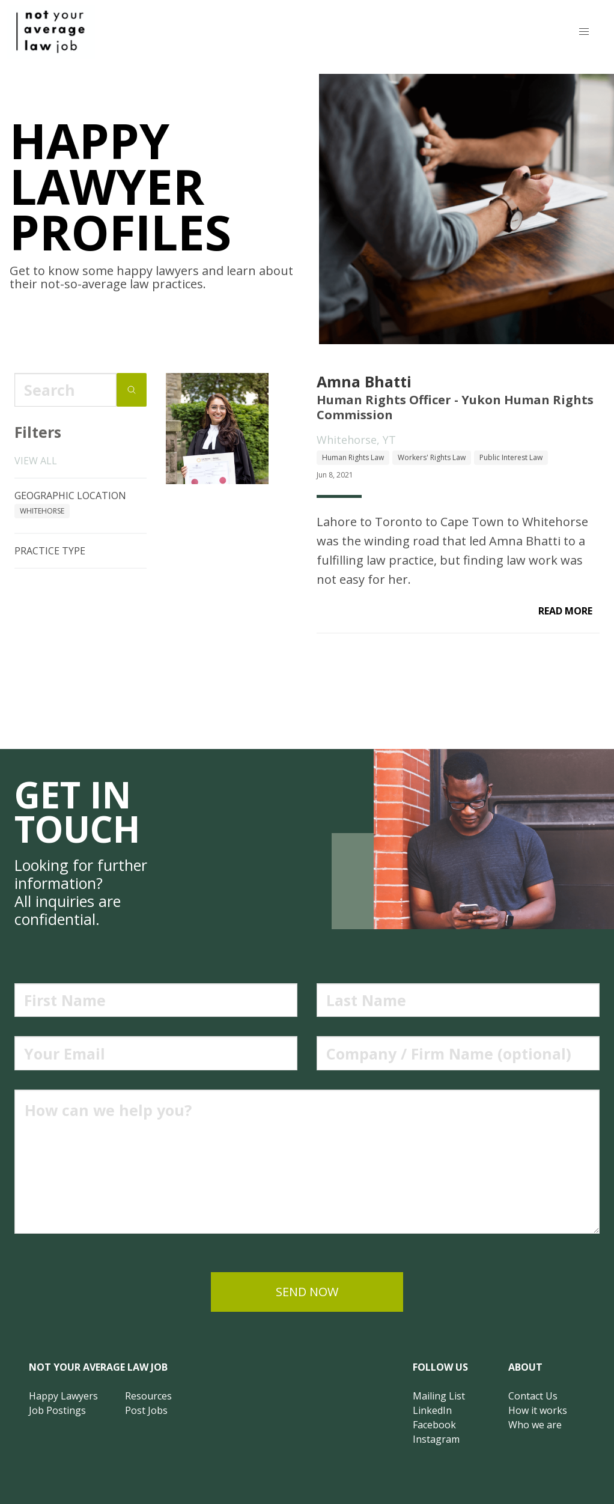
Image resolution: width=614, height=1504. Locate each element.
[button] (584, 32)
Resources (148, 1395)
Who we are (535, 1424)
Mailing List (439, 1395)
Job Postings (57, 1410)
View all (35, 460)
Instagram (436, 1439)
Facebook (434, 1424)
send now (307, 1292)
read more (565, 610)
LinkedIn (432, 1410)
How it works (537, 1410)
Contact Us (533, 1395)
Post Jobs (146, 1410)
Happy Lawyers (63, 1395)
